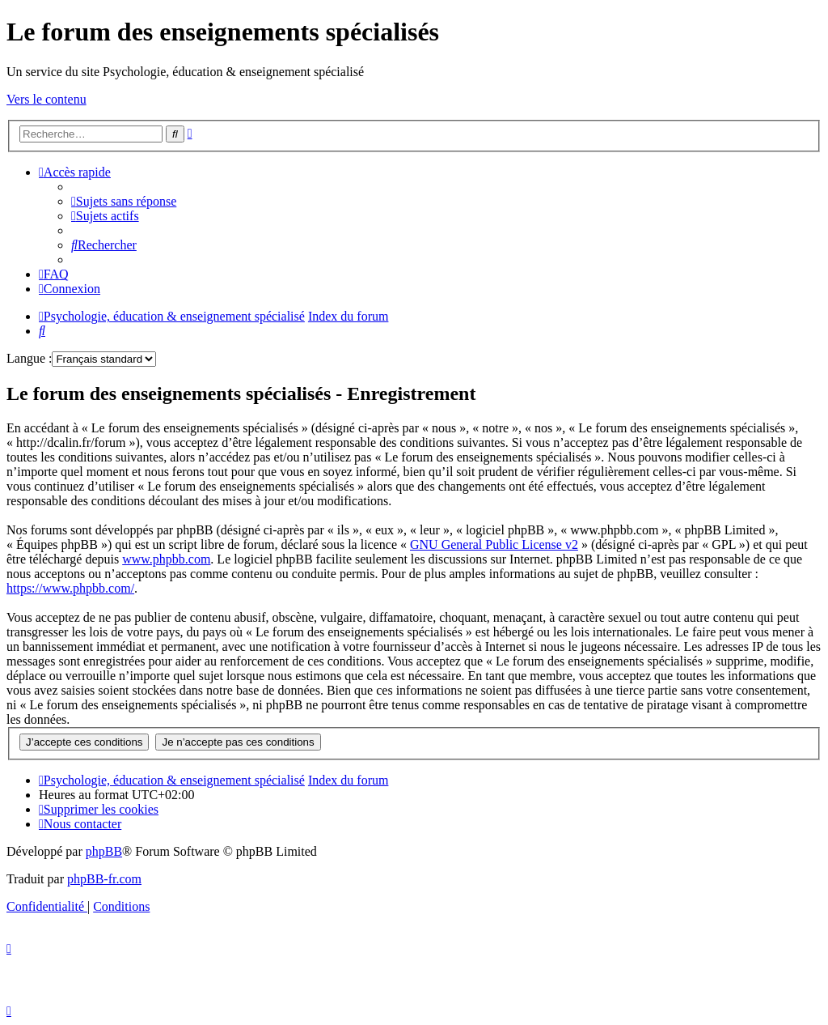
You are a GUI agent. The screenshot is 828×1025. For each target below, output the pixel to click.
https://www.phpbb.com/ (70, 588)
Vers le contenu (46, 99)
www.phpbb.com (166, 559)
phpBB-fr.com (104, 879)
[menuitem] (123, 201)
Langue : (29, 358)
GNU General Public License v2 (494, 544)
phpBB (104, 851)
